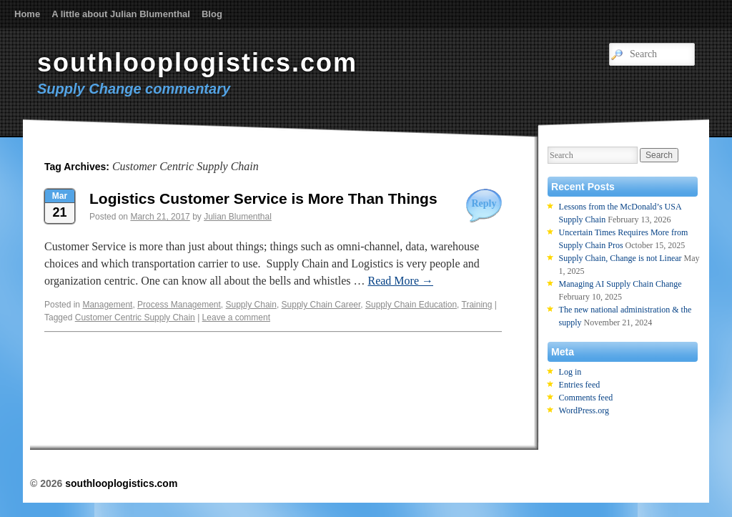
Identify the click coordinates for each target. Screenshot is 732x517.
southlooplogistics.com (197, 62)
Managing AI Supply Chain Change (620, 284)
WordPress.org (584, 410)
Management (107, 305)
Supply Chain (251, 305)
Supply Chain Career (321, 305)
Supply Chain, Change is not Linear (620, 258)
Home (27, 14)
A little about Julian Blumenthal (120, 14)
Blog (212, 14)
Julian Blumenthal (238, 217)
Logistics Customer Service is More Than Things (263, 198)
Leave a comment (236, 317)
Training (477, 305)
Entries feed (579, 385)
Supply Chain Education (411, 305)
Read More (400, 281)
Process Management (179, 305)
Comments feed (586, 398)
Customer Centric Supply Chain (135, 317)
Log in (570, 372)
